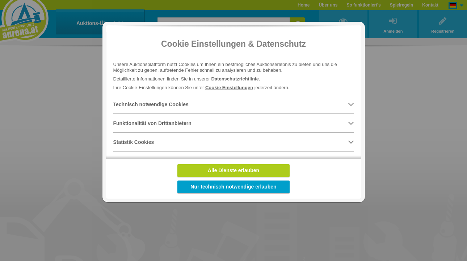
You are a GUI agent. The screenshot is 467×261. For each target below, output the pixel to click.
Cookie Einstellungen (229, 87)
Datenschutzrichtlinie (234, 79)
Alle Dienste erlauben (233, 170)
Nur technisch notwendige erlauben (233, 187)
